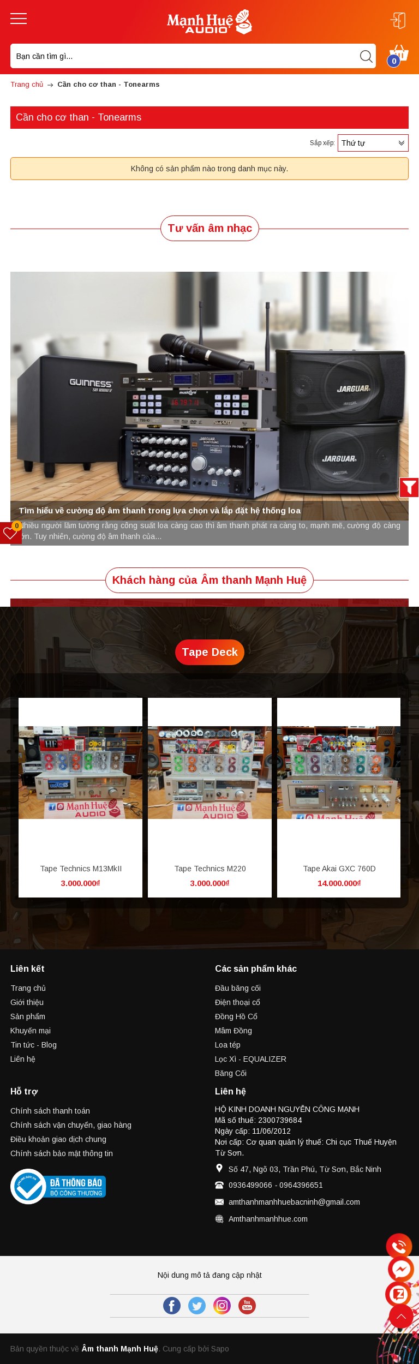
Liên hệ (22, 1059)
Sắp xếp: (322, 143)
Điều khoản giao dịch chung (58, 1139)
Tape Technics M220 (210, 868)
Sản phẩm (27, 1016)
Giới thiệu (27, 1002)
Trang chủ (28, 988)
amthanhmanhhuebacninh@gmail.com (294, 1202)
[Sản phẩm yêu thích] (11, 533)
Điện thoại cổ (237, 1002)
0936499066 (250, 1185)
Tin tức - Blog (33, 1044)
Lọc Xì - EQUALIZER (250, 1059)
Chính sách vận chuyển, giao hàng (70, 1125)
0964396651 (301, 1185)
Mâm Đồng (233, 1030)
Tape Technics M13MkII (81, 868)
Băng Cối (231, 1073)
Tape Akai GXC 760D (339, 868)
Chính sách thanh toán (50, 1110)
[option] (209, 396)
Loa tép (228, 1044)
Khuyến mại (30, 1030)
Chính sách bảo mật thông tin (61, 1153)
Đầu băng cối (238, 988)
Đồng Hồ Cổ (236, 1016)
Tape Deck (210, 652)
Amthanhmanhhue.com (268, 1219)
